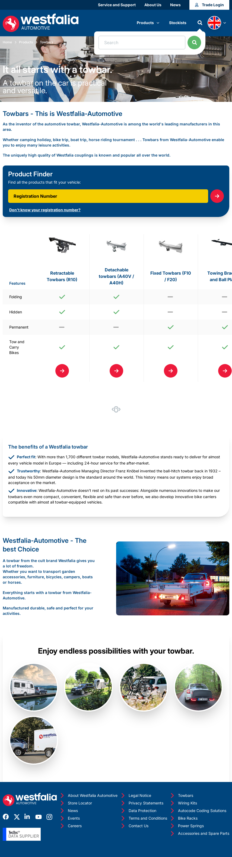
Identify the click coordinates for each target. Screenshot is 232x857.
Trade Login (209, 4)
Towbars (46, 42)
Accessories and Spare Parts (199, 833)
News (175, 4)
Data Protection (138, 810)
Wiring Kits (183, 803)
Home (7, 42)
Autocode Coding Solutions (197, 810)
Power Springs (186, 826)
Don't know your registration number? (45, 209)
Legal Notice (135, 795)
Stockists (177, 22)
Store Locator (75, 803)
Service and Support (117, 4)
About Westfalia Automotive (88, 795)
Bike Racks (183, 818)
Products (148, 22)
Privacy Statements (141, 803)
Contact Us (134, 826)
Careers (70, 826)
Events (69, 818)
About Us (152, 4)
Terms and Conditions (143, 818)
